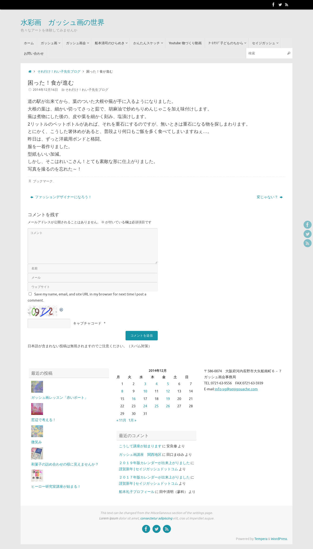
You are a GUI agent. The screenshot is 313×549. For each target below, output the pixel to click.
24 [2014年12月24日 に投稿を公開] (145, 406)
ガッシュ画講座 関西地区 (140, 454)
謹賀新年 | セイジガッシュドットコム (148, 469)
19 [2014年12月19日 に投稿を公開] (168, 399)
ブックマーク (43, 181)
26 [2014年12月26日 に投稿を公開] (168, 406)
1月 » (132, 420)
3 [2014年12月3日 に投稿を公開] (145, 384)
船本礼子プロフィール (136, 492)
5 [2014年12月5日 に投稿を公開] (168, 384)
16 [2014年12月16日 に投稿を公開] (133, 399)
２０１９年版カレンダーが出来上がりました (154, 463)
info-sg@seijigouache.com (236, 389)
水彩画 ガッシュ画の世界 (62, 22)
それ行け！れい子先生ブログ (58, 72)
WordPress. (279, 539)
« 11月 (121, 420)
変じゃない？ (270, 197)
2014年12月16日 (45, 90)
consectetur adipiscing (156, 518)
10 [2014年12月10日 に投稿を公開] (145, 391)
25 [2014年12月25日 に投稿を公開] (156, 406)
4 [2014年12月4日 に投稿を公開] (156, 384)
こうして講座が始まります (140, 446)
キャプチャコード (87, 323)
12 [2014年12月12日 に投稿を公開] (168, 391)
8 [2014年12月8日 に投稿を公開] (122, 391)
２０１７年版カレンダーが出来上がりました (154, 477)
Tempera (260, 539)
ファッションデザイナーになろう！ (61, 197)
